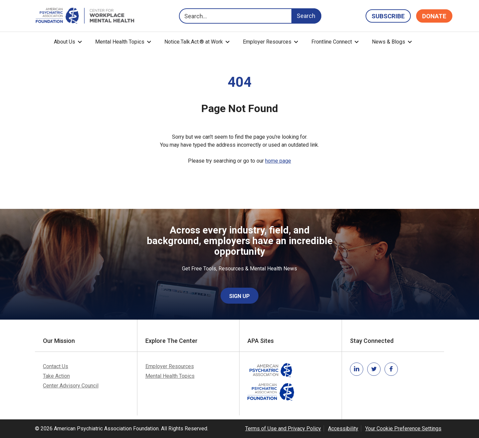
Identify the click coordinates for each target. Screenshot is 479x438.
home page (278, 161)
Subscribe (388, 16)
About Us (64, 42)
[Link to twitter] (374, 369)
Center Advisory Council (70, 385)
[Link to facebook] (391, 369)
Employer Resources (267, 42)
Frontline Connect (331, 42)
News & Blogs (388, 42)
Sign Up (239, 296)
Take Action (56, 376)
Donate (434, 16)
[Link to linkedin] (356, 369)
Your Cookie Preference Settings (403, 428)
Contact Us (55, 366)
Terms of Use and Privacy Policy (283, 428)
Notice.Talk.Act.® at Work (193, 42)
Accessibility (343, 428)
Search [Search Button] (306, 15)
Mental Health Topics (119, 42)
